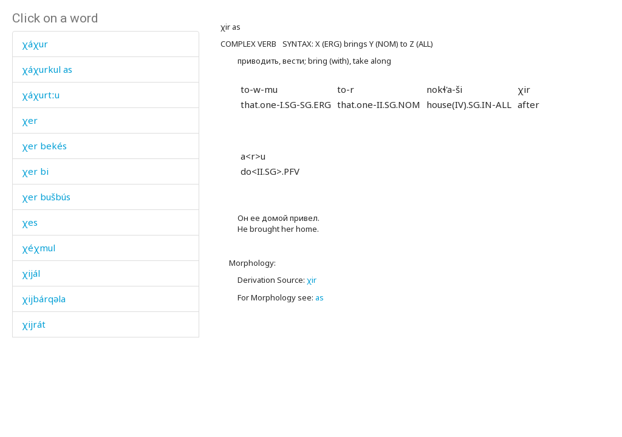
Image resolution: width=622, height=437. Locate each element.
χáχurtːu (41, 95)
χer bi (35, 171)
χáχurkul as (47, 69)
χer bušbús (46, 197)
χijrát (34, 324)
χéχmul (38, 248)
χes (30, 222)
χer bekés (44, 146)
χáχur (35, 44)
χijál (31, 273)
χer (30, 120)
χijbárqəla (44, 299)
